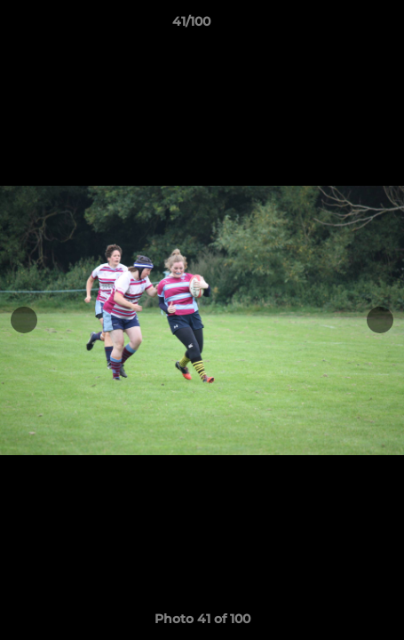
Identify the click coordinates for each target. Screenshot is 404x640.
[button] (340, 26)
